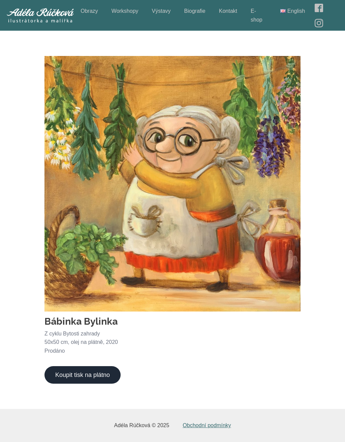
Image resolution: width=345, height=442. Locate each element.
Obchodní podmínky (207, 425)
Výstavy (161, 11)
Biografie (195, 11)
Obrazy (89, 11)
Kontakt (228, 11)
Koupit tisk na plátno (82, 375)
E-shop (256, 15)
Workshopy (125, 11)
